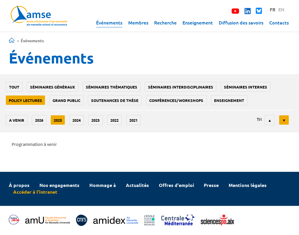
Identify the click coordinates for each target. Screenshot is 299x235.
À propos (19, 185)
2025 (58, 120)
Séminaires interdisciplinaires (180, 86)
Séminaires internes (245, 86)
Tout (14, 86)
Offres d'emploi (176, 185)
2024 (76, 120)
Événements (109, 22)
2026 (39, 120)
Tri (259, 119)
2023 (95, 120)
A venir (16, 120)
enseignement (229, 100)
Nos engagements (59, 185)
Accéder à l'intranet (35, 192)
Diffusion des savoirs (241, 22)
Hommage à (102, 185)
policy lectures (25, 100)
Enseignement (197, 22)
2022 (114, 120)
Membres (138, 22)
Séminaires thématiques (111, 86)
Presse (211, 185)
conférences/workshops (176, 100)
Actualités (137, 185)
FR (272, 9)
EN (281, 9)
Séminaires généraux (52, 86)
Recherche (165, 22)
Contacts (279, 22)
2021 (133, 120)
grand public (66, 100)
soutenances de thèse (114, 100)
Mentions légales (248, 185)
